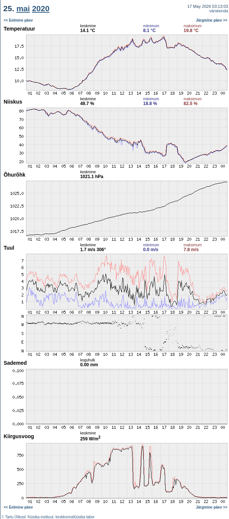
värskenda (218, 11)
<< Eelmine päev (18, 20)
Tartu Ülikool (15, 517)
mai (23, 8)
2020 (41, 8)
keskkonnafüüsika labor (75, 517)
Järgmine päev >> (212, 20)
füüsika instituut (40, 517)
